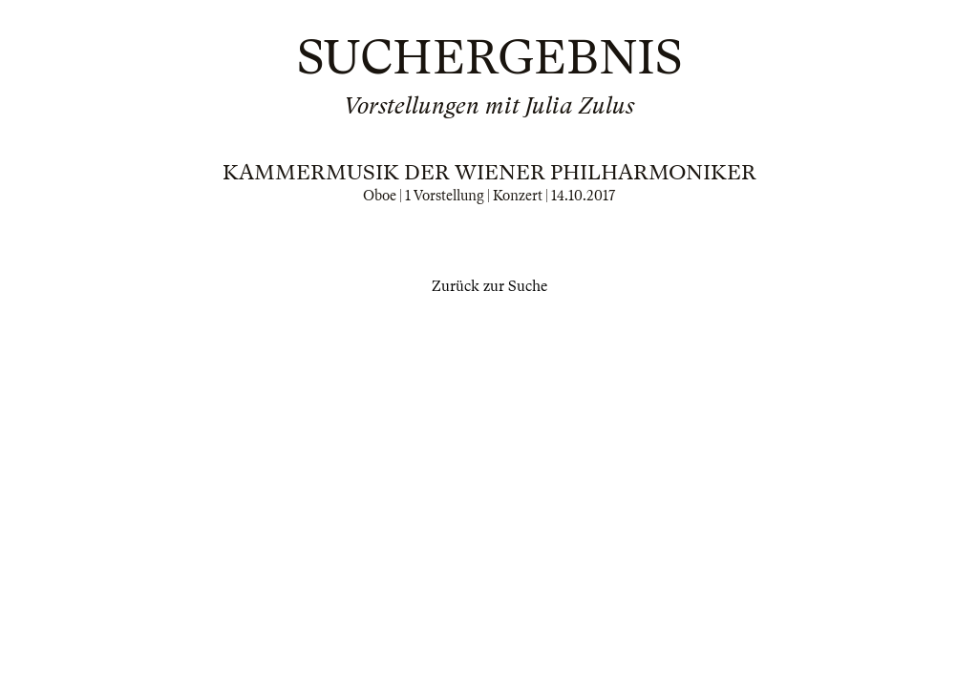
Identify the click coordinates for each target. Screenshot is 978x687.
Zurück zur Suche (489, 286)
